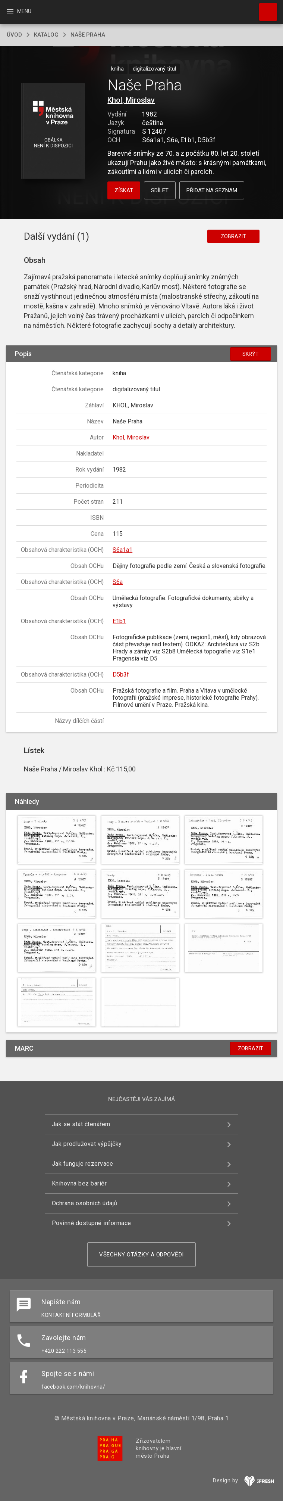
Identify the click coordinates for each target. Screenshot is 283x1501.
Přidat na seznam (211, 190)
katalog (46, 34)
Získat (123, 190)
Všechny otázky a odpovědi (141, 1254)
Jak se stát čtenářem (81, 1124)
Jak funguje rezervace (82, 1163)
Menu (18, 11)
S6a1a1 (122, 549)
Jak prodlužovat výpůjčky (87, 1143)
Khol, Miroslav (131, 100)
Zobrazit (233, 236)
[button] (53, 131)
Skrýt (250, 354)
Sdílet (160, 190)
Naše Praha (87, 34)
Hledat (264, 8)
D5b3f (121, 674)
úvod (14, 34)
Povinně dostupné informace (91, 1223)
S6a (118, 581)
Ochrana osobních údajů (84, 1203)
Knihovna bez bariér (79, 1183)
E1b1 (119, 621)
